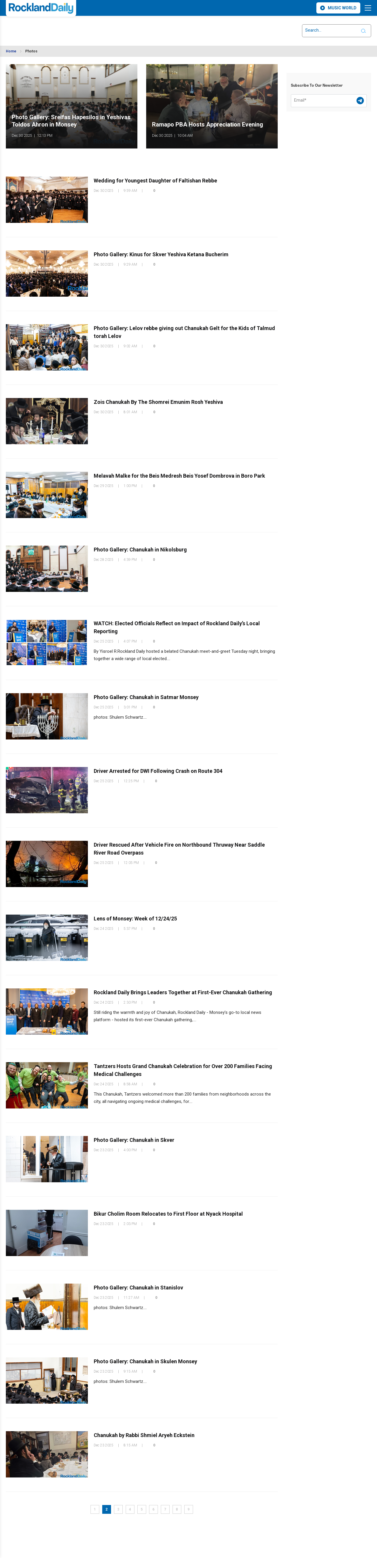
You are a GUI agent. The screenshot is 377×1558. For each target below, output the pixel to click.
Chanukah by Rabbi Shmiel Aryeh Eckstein (144, 1435)
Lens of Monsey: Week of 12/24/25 (135, 918)
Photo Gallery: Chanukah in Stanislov (138, 1287)
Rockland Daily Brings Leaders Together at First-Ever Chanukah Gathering (183, 992)
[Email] (329, 100)
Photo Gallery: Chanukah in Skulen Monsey (145, 1361)
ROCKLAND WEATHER (57, 27)
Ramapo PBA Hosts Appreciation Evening (207, 124)
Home (11, 51)
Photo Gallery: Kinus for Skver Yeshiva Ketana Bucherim (161, 254)
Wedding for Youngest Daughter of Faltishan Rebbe (155, 180)
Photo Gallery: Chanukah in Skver (134, 1140)
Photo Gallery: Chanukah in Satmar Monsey (146, 697)
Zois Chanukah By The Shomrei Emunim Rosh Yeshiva (158, 402)
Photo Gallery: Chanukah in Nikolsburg (140, 549)
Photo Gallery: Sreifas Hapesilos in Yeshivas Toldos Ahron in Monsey (71, 121)
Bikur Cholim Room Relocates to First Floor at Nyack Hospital (168, 1214)
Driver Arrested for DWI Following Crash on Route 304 (158, 771)
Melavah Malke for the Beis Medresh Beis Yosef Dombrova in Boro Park (179, 476)
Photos (31, 51)
